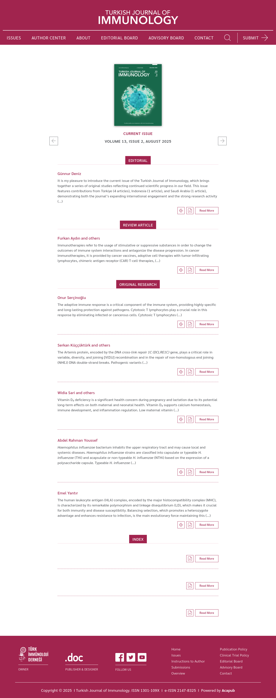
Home (175, 649)
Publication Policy (233, 649)
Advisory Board (231, 667)
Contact (226, 673)
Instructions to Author (188, 661)
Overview (178, 673)
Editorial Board (231, 661)
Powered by (218, 690)
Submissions (180, 667)
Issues (176, 655)
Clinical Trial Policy (234, 655)
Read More (206, 210)
